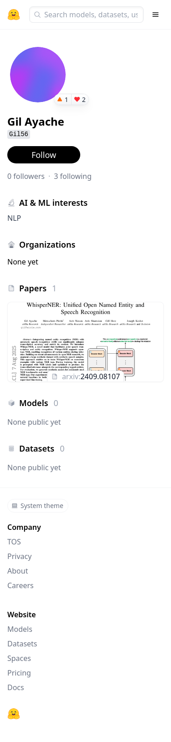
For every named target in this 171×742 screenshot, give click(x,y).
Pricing (19, 673)
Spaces (19, 658)
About (17, 571)
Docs (15, 687)
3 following (73, 176)
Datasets (22, 644)
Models (19, 629)
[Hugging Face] (13, 713)
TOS (14, 542)
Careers (20, 585)
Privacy (19, 556)
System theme (37, 505)
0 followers (26, 176)
